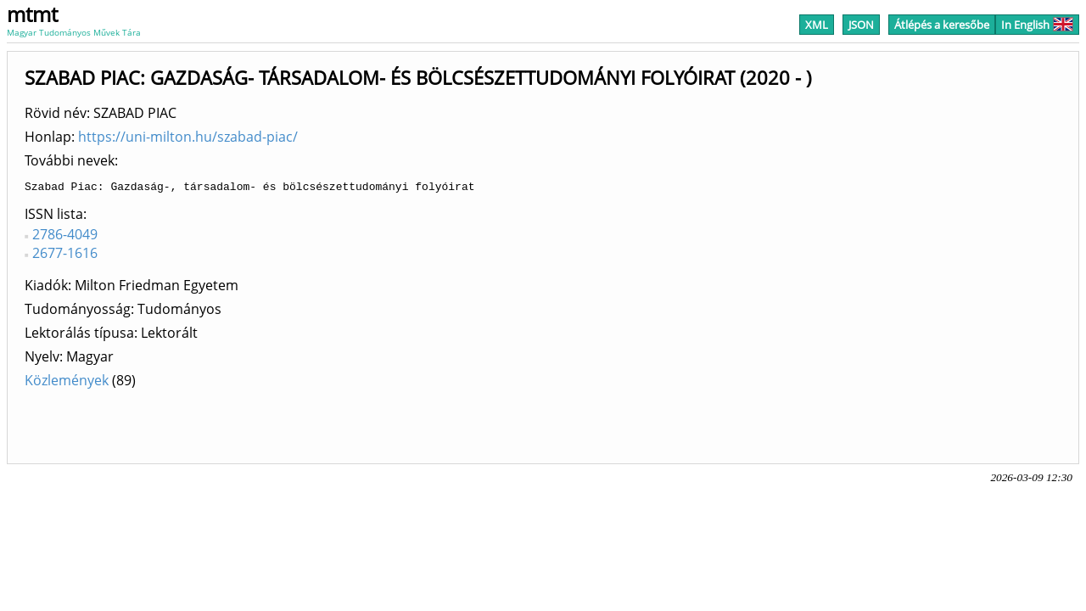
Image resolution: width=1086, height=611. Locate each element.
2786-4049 (65, 236)
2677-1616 (65, 255)
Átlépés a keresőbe (941, 24)
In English (1037, 24)
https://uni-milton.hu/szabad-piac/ (188, 136)
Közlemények (67, 382)
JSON (861, 24)
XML (816, 24)
